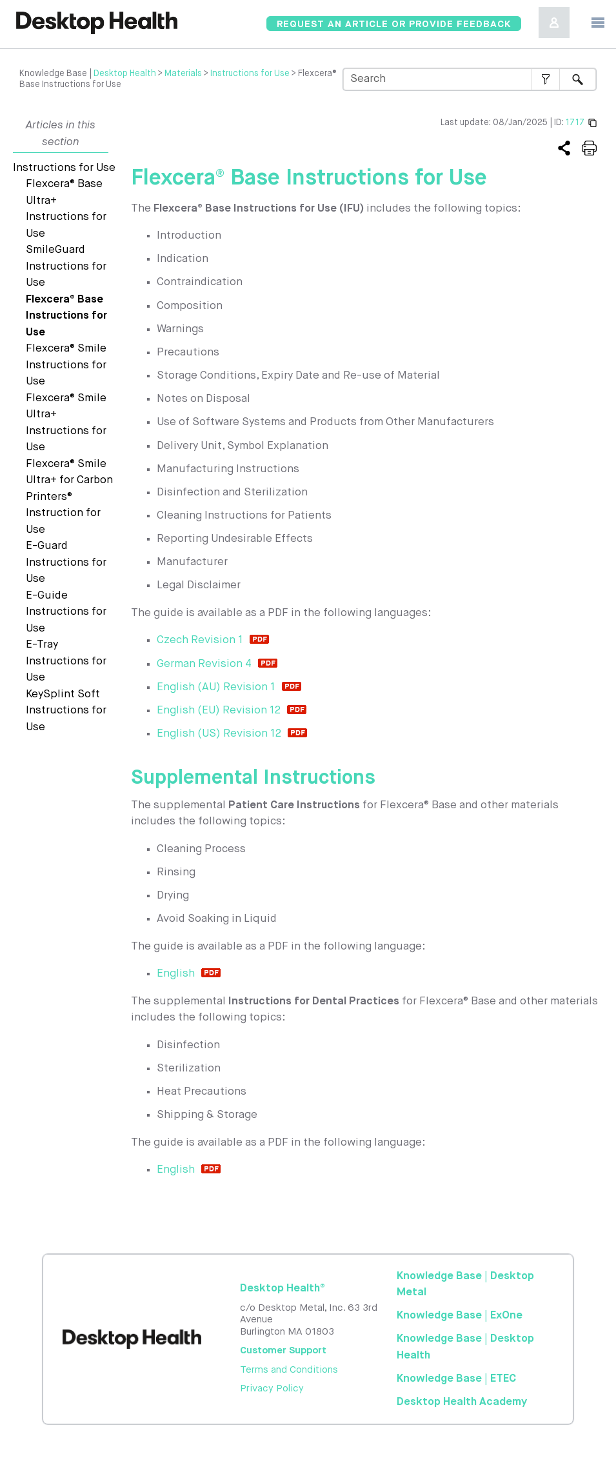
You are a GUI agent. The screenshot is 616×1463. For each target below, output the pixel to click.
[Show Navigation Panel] (597, 22)
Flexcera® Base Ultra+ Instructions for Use (66, 209)
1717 (575, 122)
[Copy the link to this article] (564, 149)
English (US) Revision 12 (219, 733)
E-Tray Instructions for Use (66, 661)
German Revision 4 (204, 664)
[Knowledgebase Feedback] (393, 23)
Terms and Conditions (289, 1370)
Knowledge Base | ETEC (456, 1378)
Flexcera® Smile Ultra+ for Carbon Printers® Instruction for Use (69, 497)
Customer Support (283, 1350)
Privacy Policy (272, 1388)
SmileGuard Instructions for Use (66, 266)
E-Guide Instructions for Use (66, 612)
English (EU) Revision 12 (219, 710)
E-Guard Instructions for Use (66, 562)
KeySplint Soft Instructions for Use (66, 711)
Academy (462, 1402)
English (176, 973)
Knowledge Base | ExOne (459, 1315)
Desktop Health (125, 73)
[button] (545, 79)
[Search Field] (469, 79)
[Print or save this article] (589, 149)
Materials (183, 73)
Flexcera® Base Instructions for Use (66, 316)
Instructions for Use (250, 73)
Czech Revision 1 (200, 640)
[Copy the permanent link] (592, 122)
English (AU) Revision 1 (216, 687)
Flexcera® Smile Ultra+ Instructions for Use (66, 423)
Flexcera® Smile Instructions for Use (66, 365)
